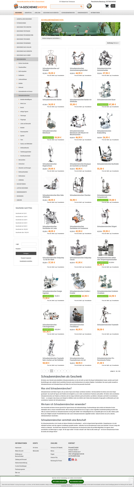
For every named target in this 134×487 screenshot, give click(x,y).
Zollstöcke (21, 180)
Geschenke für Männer (24, 43)
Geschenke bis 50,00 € (21, 226)
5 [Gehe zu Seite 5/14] (57, 371)
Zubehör (19, 200)
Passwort (18, 248)
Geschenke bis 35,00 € (21, 223)
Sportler (22, 135)
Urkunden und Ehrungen (25, 168)
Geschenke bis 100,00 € (22, 229)
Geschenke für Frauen (23, 31)
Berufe (22, 107)
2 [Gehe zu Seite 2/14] (48, 371)
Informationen (95, 12)
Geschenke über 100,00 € (22, 232)
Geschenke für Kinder (23, 39)
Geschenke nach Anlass (24, 47)
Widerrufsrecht (19, 451)
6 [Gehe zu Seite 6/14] (60, 371)
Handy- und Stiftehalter (26, 143)
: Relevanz (113, 43)
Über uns (17, 472)
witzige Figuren (24, 111)
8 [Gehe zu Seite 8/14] (66, 371)
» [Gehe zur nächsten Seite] (69, 371)
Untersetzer (21, 164)
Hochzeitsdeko (21, 184)
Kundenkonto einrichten (26, 261)
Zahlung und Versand (20, 459)
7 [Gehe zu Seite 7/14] (63, 371)
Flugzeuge (23, 119)
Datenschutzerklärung (21, 463)
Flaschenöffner (22, 67)
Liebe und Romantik (25, 123)
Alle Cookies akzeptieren (59, 481)
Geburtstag (28, 12)
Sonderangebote (83, 12)
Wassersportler (24, 131)
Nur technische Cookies (76, 481)
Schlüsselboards (24, 148)
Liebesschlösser (23, 79)
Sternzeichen (22, 160)
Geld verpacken (22, 71)
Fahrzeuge (23, 115)
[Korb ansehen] (110, 6)
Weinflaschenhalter (25, 156)
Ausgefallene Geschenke (24, 19)
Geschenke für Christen (24, 27)
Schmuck (21, 87)
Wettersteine (22, 176)
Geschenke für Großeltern (25, 35)
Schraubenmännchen (68, 12)
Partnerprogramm (20, 469)
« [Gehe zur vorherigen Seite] (42, 371)
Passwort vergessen (26, 258)
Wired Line (23, 103)
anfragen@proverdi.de (78, 454)
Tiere (21, 139)
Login (17, 244)
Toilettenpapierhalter (25, 152)
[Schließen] (132, 478)
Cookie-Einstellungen (21, 466)
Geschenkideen (21, 59)
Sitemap (17, 476)
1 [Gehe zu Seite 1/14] (45, 371)
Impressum (18, 447)
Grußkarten (21, 75)
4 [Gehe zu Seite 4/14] (54, 371)
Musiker (22, 127)
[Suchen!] (81, 6)
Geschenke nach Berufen (50, 12)
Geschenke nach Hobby (24, 55)
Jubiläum (37, 12)
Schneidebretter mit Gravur (25, 91)
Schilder (21, 83)
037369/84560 (111, 2)
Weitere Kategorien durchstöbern (51, 38)
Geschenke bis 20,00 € (21, 219)
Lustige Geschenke (22, 188)
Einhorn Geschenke (23, 63)
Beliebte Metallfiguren (26, 99)
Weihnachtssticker (23, 172)
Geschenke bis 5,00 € (21, 213)
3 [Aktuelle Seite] (51, 371)
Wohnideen (20, 196)
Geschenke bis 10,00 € (21, 216)
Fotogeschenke (21, 23)
